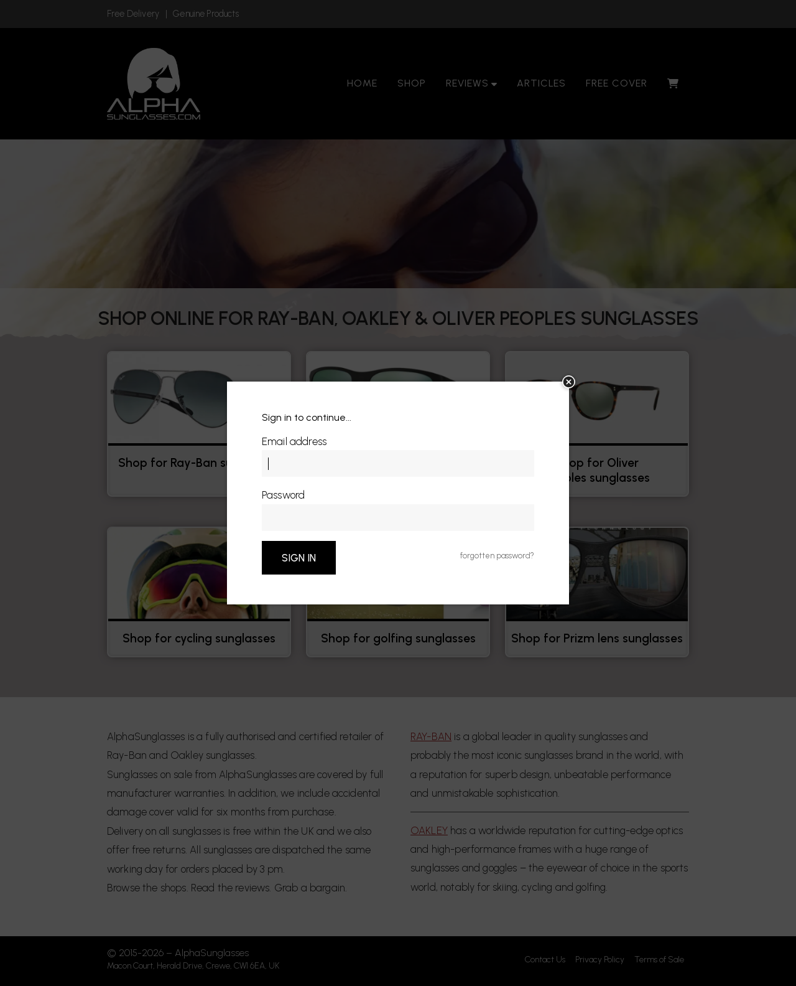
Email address (294, 441)
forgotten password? (497, 555)
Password (283, 495)
